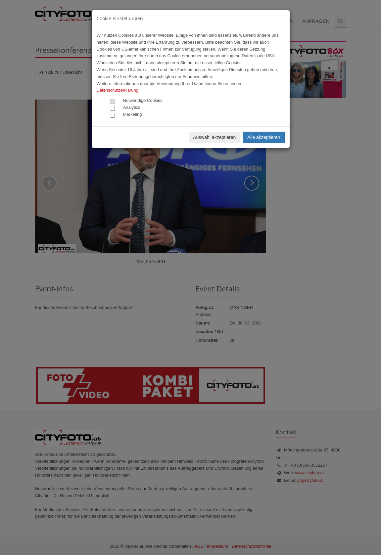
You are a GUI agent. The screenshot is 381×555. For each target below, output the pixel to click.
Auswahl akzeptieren (214, 137)
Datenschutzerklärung (117, 90)
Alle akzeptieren (263, 137)
